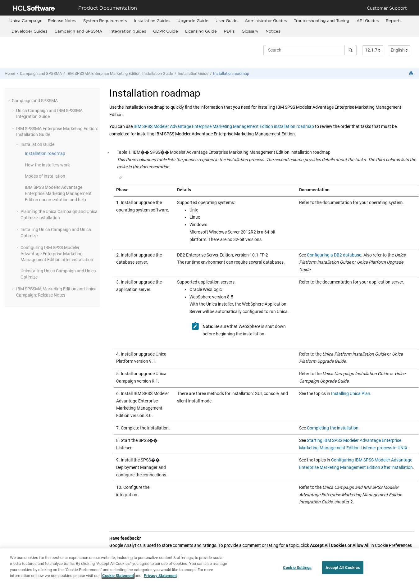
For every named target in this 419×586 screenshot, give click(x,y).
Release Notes (62, 20)
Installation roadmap (231, 73)
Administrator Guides (266, 20)
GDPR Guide (165, 31)
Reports (393, 20)
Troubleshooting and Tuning (321, 20)
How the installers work (47, 164)
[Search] (350, 50)
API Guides (368, 20)
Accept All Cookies (343, 568)
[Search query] (310, 50)
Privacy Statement (160, 577)
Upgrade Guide (192, 20)
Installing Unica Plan (350, 393)
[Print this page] (412, 74)
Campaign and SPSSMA (78, 31)
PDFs (229, 31)
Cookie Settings (297, 568)
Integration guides (127, 31)
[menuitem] (26, 21)
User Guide (227, 20)
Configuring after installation (56, 253)
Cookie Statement (118, 577)
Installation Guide (193, 73)
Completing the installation (332, 427)
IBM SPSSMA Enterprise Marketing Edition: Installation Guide (119, 73)
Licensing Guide (201, 31)
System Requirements (105, 20)
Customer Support (387, 8)
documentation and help (58, 193)
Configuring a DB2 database (334, 254)
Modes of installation (45, 176)
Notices (273, 31)
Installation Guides (152, 20)
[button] (9, 100)
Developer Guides (29, 31)
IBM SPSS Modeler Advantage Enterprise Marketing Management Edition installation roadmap (224, 126)
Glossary (250, 31)
